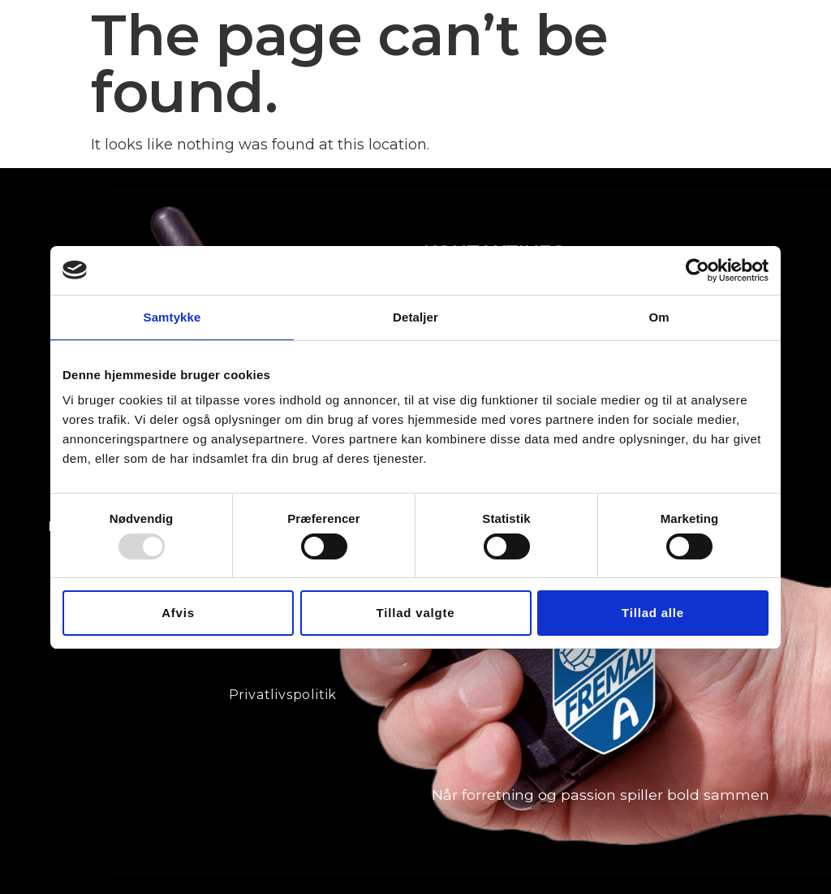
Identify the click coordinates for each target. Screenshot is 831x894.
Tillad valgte (416, 613)
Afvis (178, 613)
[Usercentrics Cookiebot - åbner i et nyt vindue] (697, 269)
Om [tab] (658, 316)
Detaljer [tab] (415, 316)
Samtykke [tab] (172, 316)
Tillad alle (653, 613)
